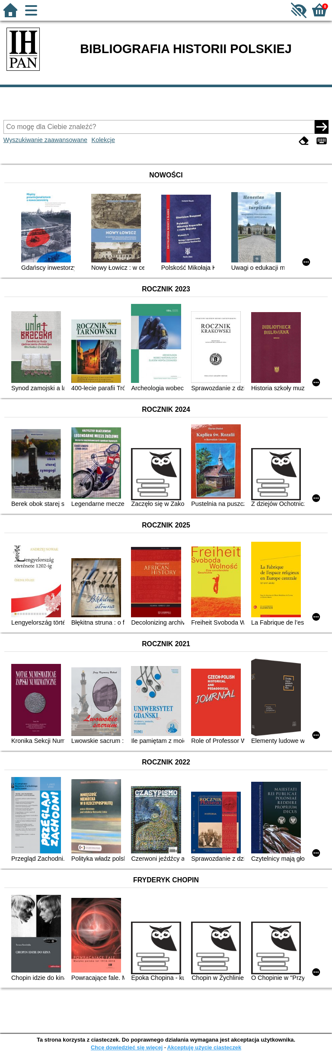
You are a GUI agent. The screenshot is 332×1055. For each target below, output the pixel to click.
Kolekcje (103, 139)
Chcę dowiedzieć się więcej (127, 1047)
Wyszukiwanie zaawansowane (45, 139)
